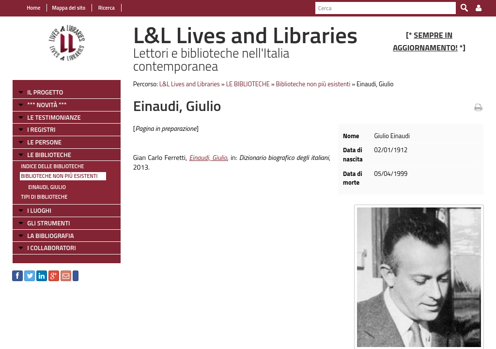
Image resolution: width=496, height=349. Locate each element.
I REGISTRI (41, 129)
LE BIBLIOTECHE (49, 154)
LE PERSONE (44, 142)
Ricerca (106, 8)
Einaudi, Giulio (47, 187)
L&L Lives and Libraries (189, 84)
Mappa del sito (68, 8)
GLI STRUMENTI (48, 223)
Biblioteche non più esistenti (59, 176)
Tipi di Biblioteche (44, 197)
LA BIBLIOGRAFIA (50, 235)
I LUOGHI (39, 210)
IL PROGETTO (45, 92)
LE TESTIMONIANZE (53, 117)
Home (33, 8)
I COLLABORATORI (51, 248)
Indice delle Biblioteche (52, 166)
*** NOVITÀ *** (46, 105)
